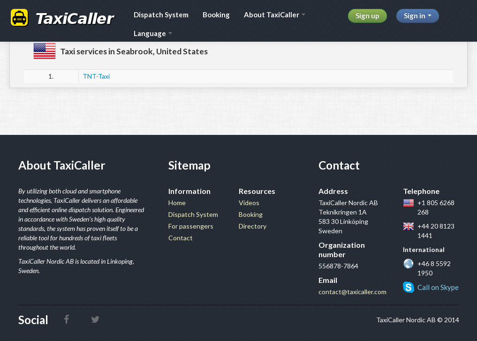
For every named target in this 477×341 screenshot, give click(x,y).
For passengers (190, 226)
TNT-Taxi (96, 76)
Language (153, 33)
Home (177, 203)
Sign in (418, 15)
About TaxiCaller (274, 14)
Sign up (367, 15)
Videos (249, 203)
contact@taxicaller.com (352, 292)
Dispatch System (161, 14)
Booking (216, 14)
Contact (180, 238)
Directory (252, 226)
